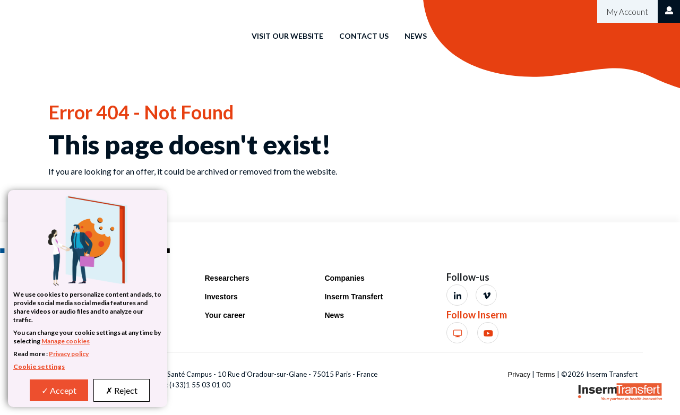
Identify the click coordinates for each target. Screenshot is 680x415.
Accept (58, 390)
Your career (225, 315)
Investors (221, 296)
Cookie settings (39, 366)
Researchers (227, 278)
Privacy (518, 374)
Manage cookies (65, 341)
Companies (344, 278)
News (415, 35)
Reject (121, 390)
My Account (626, 11)
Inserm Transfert (353, 296)
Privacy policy (69, 354)
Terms (545, 374)
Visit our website (287, 35)
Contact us (364, 35)
